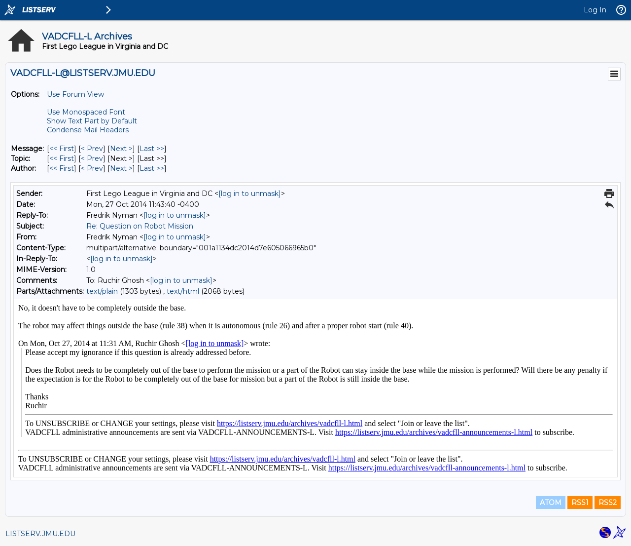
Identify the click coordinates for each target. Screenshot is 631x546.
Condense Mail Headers (88, 129)
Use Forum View (75, 94)
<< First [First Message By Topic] (61, 158)
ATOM (550, 502)
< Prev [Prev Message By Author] (92, 168)
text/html (183, 291)
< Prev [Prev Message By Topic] (92, 158)
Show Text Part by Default (92, 121)
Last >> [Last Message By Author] (152, 168)
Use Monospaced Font (86, 112)
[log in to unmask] (249, 193)
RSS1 (580, 502)
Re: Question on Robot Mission (139, 226)
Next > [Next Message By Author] (121, 168)
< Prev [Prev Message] (92, 148)
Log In (595, 9)
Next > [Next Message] (121, 148)
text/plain (102, 291)
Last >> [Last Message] (152, 148)
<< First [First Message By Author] (61, 168)
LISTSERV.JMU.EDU (40, 533)
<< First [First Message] (61, 148)
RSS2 (607, 502)
